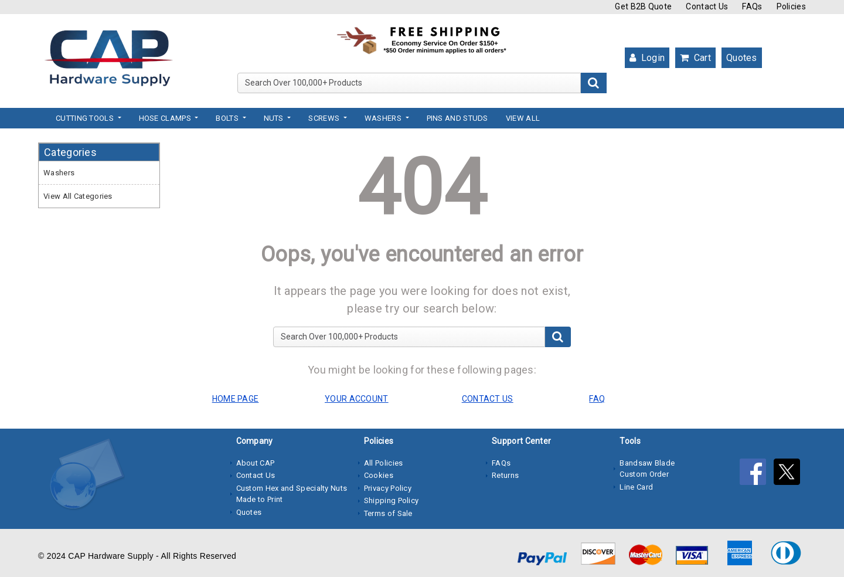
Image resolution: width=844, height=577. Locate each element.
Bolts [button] (228, 118)
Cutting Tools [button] (85, 118)
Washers (58, 172)
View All (523, 118)
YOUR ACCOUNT (357, 398)
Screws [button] (324, 118)
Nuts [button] (275, 118)
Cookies (378, 475)
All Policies (383, 463)
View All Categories (78, 196)
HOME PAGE (235, 398)
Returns (505, 475)
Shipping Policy (391, 500)
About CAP (255, 463)
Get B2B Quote (643, 6)
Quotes (741, 57)
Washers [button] (384, 118)
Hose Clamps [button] (166, 118)
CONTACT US (487, 398)
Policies (791, 6)
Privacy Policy (387, 488)
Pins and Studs (457, 118)
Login (647, 57)
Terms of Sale (388, 513)
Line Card (636, 487)
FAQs (752, 6)
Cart (695, 57)
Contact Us (707, 6)
